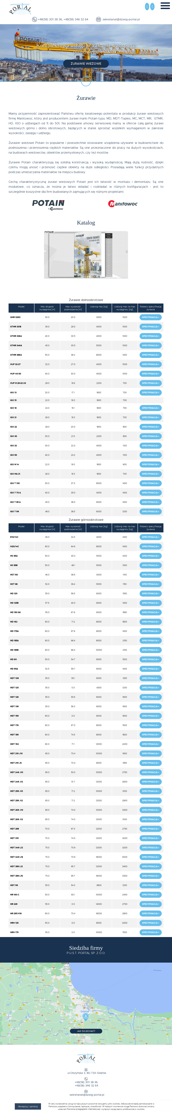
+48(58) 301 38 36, (50, 19)
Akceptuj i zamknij (28, 1106)
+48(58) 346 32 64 (75, 19)
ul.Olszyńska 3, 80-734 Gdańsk (86, 1073)
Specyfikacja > (150, 317)
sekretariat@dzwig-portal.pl (120, 19)
